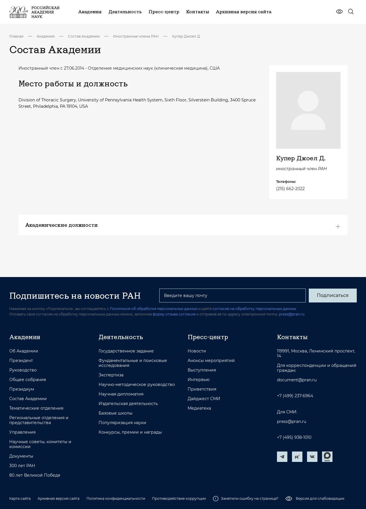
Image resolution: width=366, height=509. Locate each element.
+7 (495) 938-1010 (294, 437)
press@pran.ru (291, 314)
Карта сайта (20, 498)
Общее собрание (27, 379)
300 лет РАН (22, 465)
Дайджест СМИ (204, 398)
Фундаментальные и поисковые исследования (133, 363)
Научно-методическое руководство (137, 384)
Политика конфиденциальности (115, 498)
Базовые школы (115, 413)
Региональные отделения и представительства (39, 420)
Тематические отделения (36, 408)
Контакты (292, 337)
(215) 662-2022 (290, 188)
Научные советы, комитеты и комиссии (40, 444)
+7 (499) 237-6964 (295, 395)
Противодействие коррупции (179, 498)
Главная (16, 36)
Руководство (23, 370)
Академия (46, 36)
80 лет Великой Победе (34, 475)
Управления (22, 432)
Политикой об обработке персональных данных (153, 308)
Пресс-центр (208, 337)
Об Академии (23, 351)
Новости (197, 351)
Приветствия (202, 389)
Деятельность (121, 337)
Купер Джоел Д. (186, 36)
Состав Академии (84, 36)
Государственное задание (126, 351)
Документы (21, 456)
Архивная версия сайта (59, 498)
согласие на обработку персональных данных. (254, 308)
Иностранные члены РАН (136, 36)
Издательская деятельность (128, 403)
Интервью (199, 379)
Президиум (21, 389)
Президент (21, 360)
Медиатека (199, 408)
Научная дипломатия (121, 394)
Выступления (202, 370)
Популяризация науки (122, 422)
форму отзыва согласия (174, 314)
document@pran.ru (297, 380)
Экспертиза (111, 375)
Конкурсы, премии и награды (130, 432)
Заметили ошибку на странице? (245, 498)
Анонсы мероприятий (211, 360)
